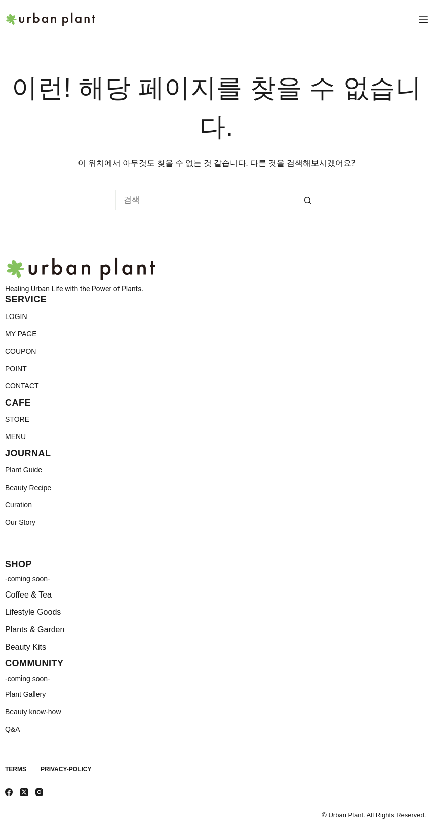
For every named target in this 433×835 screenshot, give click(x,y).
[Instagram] (39, 792)
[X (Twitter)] (24, 792)
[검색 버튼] (308, 200)
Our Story (20, 522)
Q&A (12, 729)
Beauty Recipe (28, 488)
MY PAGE (21, 334)
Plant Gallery (25, 694)
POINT (16, 369)
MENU (15, 436)
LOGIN (16, 316)
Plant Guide (23, 470)
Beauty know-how (33, 712)
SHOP (18, 564)
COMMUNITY (34, 663)
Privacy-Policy (66, 769)
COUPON (20, 351)
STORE (17, 419)
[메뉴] (423, 19)
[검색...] (206, 200)
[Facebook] (9, 792)
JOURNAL (28, 453)
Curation (18, 505)
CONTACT (22, 386)
